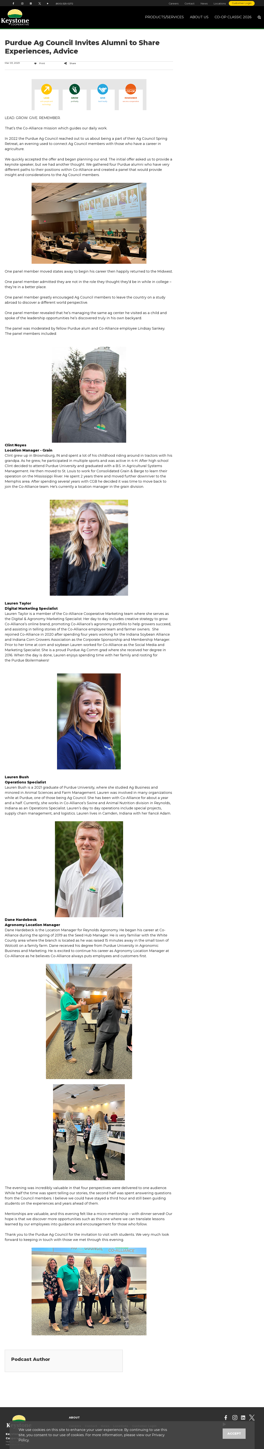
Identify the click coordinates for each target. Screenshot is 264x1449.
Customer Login (242, 3)
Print (39, 63)
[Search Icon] (259, 17)
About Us (199, 17)
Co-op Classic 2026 (233, 17)
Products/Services (164, 17)
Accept (234, 1433)
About (74, 1417)
